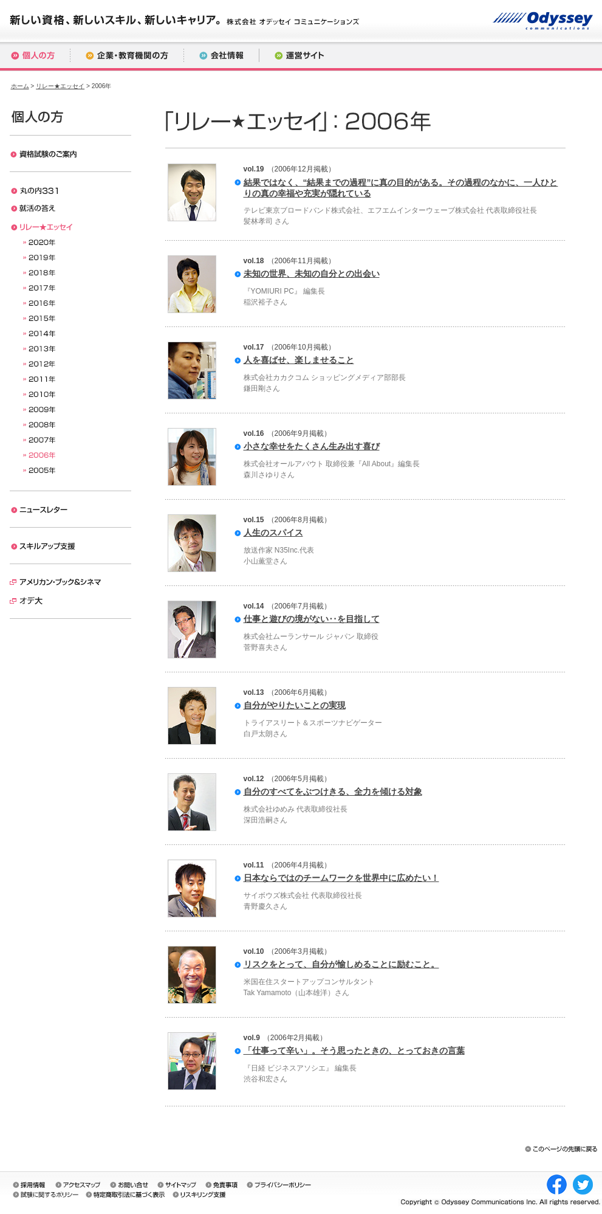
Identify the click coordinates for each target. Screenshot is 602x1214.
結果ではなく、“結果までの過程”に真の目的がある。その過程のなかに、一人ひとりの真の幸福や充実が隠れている (401, 188)
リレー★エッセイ (60, 86)
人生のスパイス (273, 532)
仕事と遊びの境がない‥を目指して (312, 619)
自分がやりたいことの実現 (295, 705)
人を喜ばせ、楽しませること (299, 360)
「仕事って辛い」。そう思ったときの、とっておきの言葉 (354, 1050)
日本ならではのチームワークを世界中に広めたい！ (341, 878)
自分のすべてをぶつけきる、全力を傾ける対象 (333, 791)
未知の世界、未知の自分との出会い (312, 273)
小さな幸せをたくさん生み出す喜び (312, 446)
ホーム (20, 86)
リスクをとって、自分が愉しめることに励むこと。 (341, 964)
